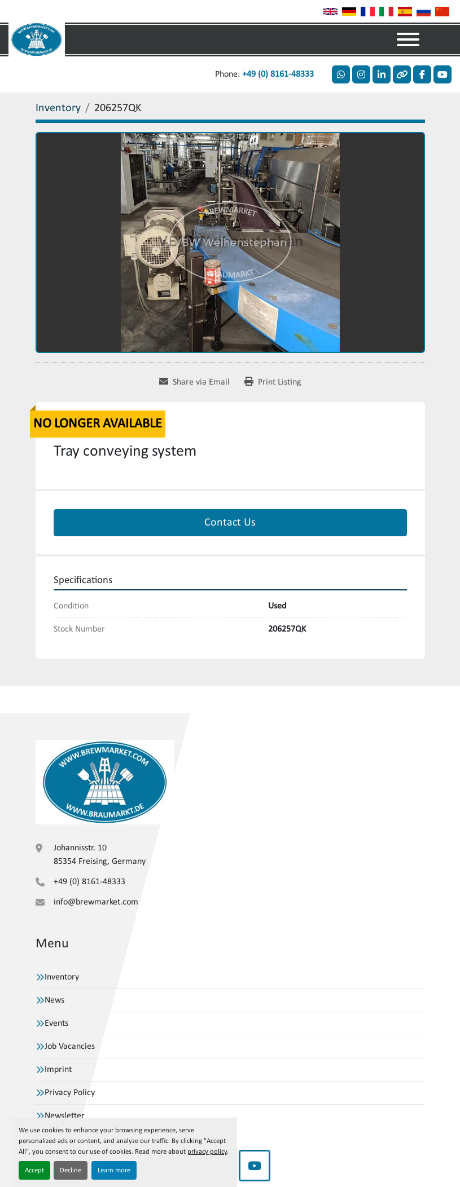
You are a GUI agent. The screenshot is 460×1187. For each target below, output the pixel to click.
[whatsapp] (341, 74)
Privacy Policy (70, 1092)
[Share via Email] (194, 382)
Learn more (114, 1170)
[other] (402, 74)
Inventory (62, 977)
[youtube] (442, 74)
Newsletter (65, 1115)
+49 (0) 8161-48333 (278, 74)
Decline (70, 1170)
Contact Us (230, 522)
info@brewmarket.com (96, 902)
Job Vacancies (70, 1046)
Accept (34, 1170)
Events (56, 1023)
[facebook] (422, 74)
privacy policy (207, 1151)
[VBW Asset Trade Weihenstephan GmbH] (105, 782)
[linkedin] (382, 74)
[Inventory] (58, 108)
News (54, 1000)
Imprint (58, 1069)
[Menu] (408, 39)
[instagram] (361, 74)
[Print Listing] (273, 382)
